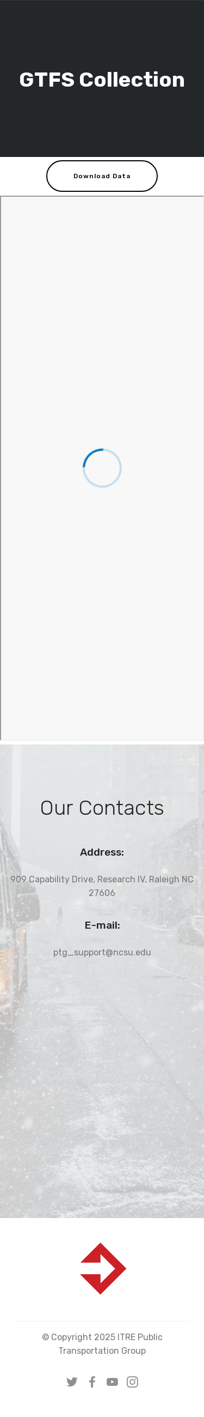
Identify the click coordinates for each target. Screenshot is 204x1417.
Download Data (102, 176)
